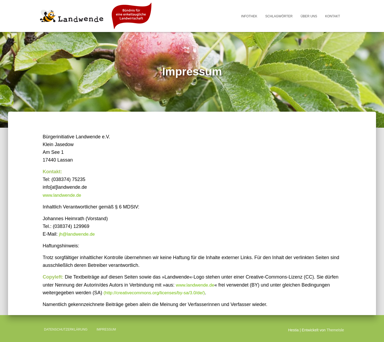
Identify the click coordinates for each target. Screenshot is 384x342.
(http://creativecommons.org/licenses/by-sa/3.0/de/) (157, 292)
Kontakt (332, 16)
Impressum (106, 329)
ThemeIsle (335, 330)
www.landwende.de (63, 195)
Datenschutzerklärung (65, 329)
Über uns (309, 16)
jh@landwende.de (78, 234)
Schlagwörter (279, 16)
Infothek (249, 16)
